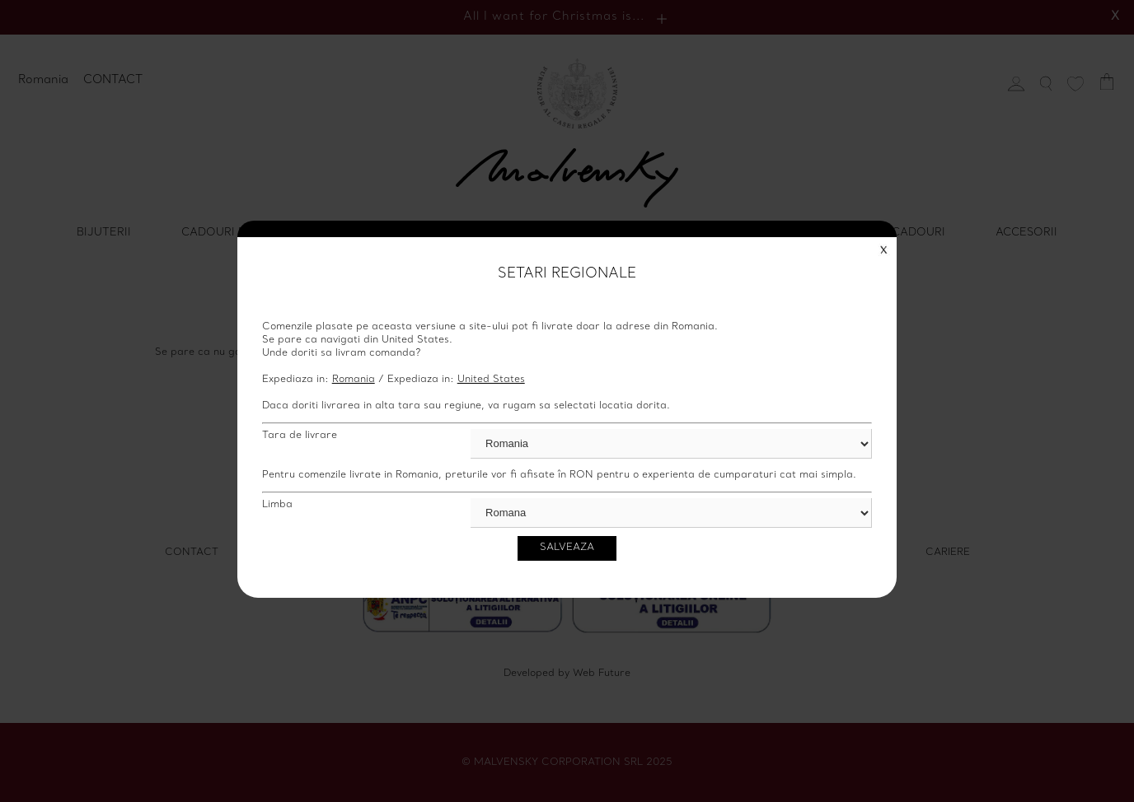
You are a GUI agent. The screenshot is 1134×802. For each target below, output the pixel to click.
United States (491, 379)
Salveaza (567, 547)
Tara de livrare (299, 435)
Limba (277, 505)
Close (884, 249)
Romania (353, 379)
